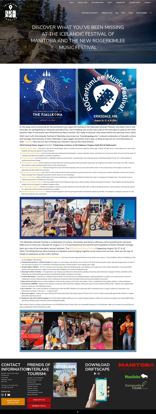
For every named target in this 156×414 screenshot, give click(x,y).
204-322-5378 (8, 387)
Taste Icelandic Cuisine (29, 163)
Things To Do (106, 13)
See (116, 13)
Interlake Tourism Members (35, 378)
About (109, 2)
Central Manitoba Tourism (35, 392)
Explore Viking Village (29, 148)
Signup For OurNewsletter (13, 402)
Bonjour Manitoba (32, 395)
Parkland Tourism (32, 386)
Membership (120, 2)
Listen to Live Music (28, 177)
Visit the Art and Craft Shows (32, 168)
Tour (130, 13)
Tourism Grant (134, 2)
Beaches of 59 (31, 382)
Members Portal (39, 406)
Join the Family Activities (30, 187)
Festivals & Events (90, 13)
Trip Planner (141, 13)
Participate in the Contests (31, 172)
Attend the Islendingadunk (31, 153)
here (45, 291)
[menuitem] (72, 2)
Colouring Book (97, 2)
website (28, 141)
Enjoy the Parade (27, 158)
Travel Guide (82, 2)
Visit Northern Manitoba (34, 384)
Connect (147, 2)
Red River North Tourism (34, 380)
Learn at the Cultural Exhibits (32, 182)
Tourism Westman (32, 390)
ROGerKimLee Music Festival (83, 248)
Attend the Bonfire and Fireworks (33, 192)
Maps (72, 2)
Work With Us (39, 400)
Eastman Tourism (32, 388)
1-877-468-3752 (12, 385)
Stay (123, 13)
